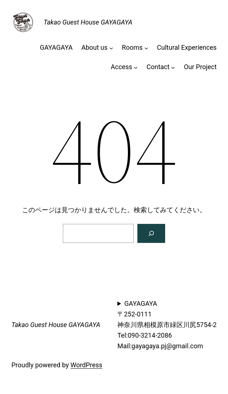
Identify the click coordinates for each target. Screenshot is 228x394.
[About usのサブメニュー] (111, 48)
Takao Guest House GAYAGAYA (87, 22)
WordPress (86, 365)
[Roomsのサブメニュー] (146, 48)
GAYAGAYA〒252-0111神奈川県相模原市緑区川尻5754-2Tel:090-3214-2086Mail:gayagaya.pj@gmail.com (167, 324)
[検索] (151, 233)
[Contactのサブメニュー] (173, 67)
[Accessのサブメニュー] (136, 67)
